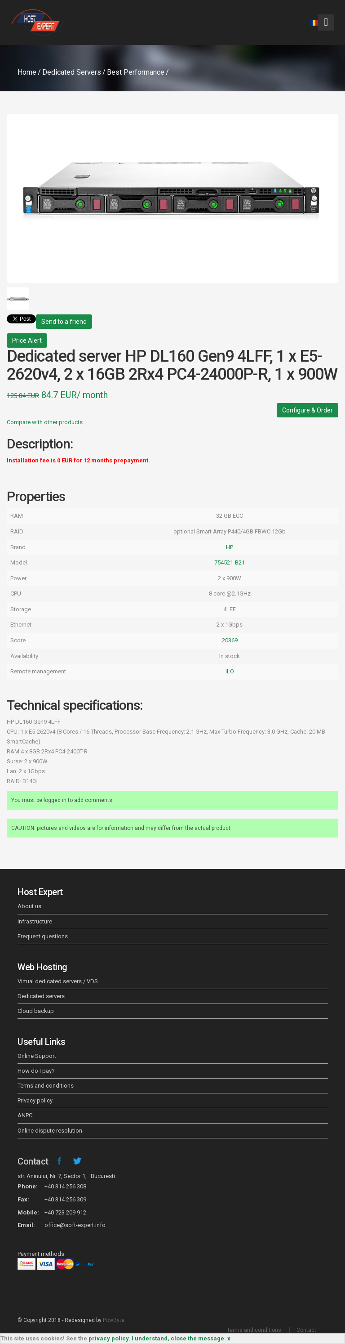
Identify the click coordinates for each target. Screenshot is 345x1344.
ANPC (25, 1115)
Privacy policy (35, 1100)
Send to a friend (64, 321)
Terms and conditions (46, 1085)
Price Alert (27, 340)
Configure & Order (307, 410)
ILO (230, 671)
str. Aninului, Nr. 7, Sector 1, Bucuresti (66, 1176)
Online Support (37, 1056)
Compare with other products (45, 422)
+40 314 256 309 (65, 1199)
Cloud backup (36, 1011)
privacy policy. (109, 1338)
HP (229, 547)
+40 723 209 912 (65, 1212)
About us (29, 906)
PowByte (113, 1320)
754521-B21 (229, 562)
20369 (230, 640)
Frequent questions (43, 936)
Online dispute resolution (50, 1130)
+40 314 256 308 (65, 1186)
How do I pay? (36, 1070)
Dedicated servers (41, 996)
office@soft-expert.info (75, 1225)
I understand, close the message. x (181, 1338)
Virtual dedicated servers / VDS (58, 981)
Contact (33, 1161)
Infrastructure (35, 921)
